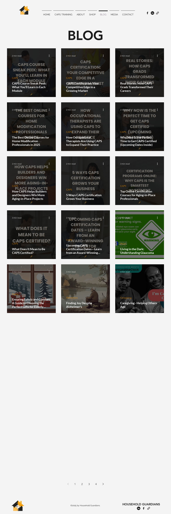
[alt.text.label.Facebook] (147, 13)
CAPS (15, 78)
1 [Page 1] (75, 484)
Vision (123, 243)
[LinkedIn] (138, 508)
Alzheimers (72, 297)
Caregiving (126, 297)
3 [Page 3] (89, 484)
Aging (15, 294)
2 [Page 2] (82, 484)
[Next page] (103, 484)
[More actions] (50, 56)
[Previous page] (68, 484)
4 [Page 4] (96, 484)
